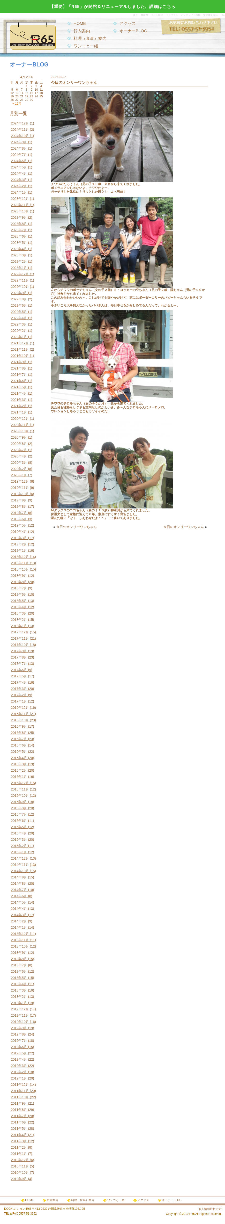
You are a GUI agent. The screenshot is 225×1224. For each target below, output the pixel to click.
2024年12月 (20, 123)
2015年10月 (20, 795)
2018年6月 (19, 594)
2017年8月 (19, 657)
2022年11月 (20, 280)
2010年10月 (20, 1172)
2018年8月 (19, 582)
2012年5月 (19, 1053)
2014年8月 (19, 883)
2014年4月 (19, 909)
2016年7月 (19, 739)
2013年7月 (19, 965)
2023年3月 (19, 255)
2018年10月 (20, 569)
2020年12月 (20, 418)
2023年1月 (19, 268)
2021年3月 (19, 400)
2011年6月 (19, 1122)
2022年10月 (20, 287)
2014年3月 (19, 915)
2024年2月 (19, 186)
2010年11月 (20, 1166)
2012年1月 (19, 1078)
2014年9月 (19, 877)
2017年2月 (19, 695)
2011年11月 (20, 1091)
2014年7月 (19, 890)
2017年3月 (19, 689)
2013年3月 (19, 990)
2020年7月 (19, 450)
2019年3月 (19, 538)
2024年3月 (19, 180)
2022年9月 (19, 293)
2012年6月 (19, 1047)
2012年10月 (20, 1022)
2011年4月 (19, 1135)
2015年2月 (19, 846)
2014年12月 (20, 858)
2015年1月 (19, 852)
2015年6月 (19, 821)
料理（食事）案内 (90, 38)
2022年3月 (19, 324)
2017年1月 (19, 701)
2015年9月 (19, 802)
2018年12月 (20, 557)
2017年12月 (20, 632)
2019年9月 (19, 500)
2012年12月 (20, 1009)
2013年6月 (19, 971)
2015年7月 (19, 814)
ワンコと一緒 (86, 46)
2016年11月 (20, 714)
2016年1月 (19, 777)
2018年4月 (19, 607)
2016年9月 (19, 726)
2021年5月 (19, 387)
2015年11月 (20, 789)
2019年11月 (20, 488)
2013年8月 (19, 959)
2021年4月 (19, 393)
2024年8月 (19, 148)
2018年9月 (19, 576)
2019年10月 (20, 494)
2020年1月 (19, 475)
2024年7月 (19, 155)
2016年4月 (19, 758)
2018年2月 (19, 620)
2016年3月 (19, 764)
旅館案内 (52, 1200)
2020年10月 (20, 431)
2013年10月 (20, 946)
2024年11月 (20, 129)
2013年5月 (19, 978)
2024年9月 (19, 142)
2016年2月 (19, 770)
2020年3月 (19, 462)
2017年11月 (20, 638)
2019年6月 (19, 519)
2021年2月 (19, 406)
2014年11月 (20, 865)
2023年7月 (19, 230)
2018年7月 (19, 588)
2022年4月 (19, 318)
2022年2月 (19, 331)
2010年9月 (19, 1179)
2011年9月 (19, 1103)
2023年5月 (19, 243)
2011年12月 (20, 1084)
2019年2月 (19, 544)
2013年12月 (20, 934)
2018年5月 (19, 601)
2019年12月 (20, 481)
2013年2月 (19, 997)
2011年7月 (19, 1116)
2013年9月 (19, 953)
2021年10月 (20, 356)
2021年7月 (19, 375)
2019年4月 (19, 532)
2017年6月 (19, 670)
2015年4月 (19, 833)
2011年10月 (20, 1097)
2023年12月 (20, 199)
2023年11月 (20, 205)
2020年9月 (19, 437)
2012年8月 (19, 1034)
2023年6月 (19, 236)
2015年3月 (19, 839)
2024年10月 (20, 136)
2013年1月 (19, 1003)
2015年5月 (19, 827)
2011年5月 (19, 1128)
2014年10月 (20, 871)
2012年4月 (19, 1059)
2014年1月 (19, 927)
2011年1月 (19, 1154)
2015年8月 (19, 808)
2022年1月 (19, 337)
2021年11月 (20, 349)
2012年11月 (20, 1015)
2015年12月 (20, 783)
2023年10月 (20, 211)
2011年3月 (19, 1141)
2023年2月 (19, 261)
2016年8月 (19, 733)
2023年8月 (19, 224)
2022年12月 (20, 274)
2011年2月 (19, 1147)
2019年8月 (19, 506)
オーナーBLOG (133, 31)
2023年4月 (19, 249)
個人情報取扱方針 (210, 1209)
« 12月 (17, 103)
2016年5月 (19, 751)
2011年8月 (19, 1110)
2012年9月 (19, 1028)
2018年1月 (19, 626)
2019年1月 (19, 550)
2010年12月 (20, 1160)
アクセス (127, 23)
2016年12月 (20, 708)
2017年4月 (19, 682)
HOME (80, 23)
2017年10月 (20, 645)
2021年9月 (19, 362)
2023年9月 (19, 217)
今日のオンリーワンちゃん (76, 527)
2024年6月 (19, 161)
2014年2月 (19, 921)
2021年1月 (19, 412)
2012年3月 (19, 1066)
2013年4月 (19, 984)
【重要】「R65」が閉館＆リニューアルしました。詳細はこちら (112, 6)
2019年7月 (19, 513)
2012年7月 (19, 1041)
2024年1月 (19, 192)
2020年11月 (20, 425)
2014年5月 (19, 902)
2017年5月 (19, 676)
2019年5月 (19, 525)
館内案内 (82, 31)
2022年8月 (19, 299)
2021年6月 (19, 381)
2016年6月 (19, 745)
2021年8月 (19, 368)
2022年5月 (19, 312)
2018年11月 (20, 563)
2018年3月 (19, 613)
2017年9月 (19, 651)
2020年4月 (19, 456)
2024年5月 (19, 167)
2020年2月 (19, 469)
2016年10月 (20, 720)
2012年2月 (19, 1072)
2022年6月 (19, 305)
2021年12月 (20, 343)
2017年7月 (19, 664)
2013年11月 (20, 940)
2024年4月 (19, 173)
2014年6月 (19, 896)
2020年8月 (19, 444)
